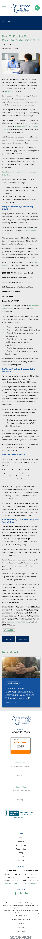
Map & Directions (11, 883)
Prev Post (8, 639)
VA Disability (9, 630)
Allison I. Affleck (20, 763)
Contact (21, 856)
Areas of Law (21, 845)
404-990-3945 (21, 732)
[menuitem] (21, 923)
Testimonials (21, 849)
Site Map (21, 860)
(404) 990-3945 (8, 625)
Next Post (23, 639)
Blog (21, 852)
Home (21, 838)
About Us (21, 841)
